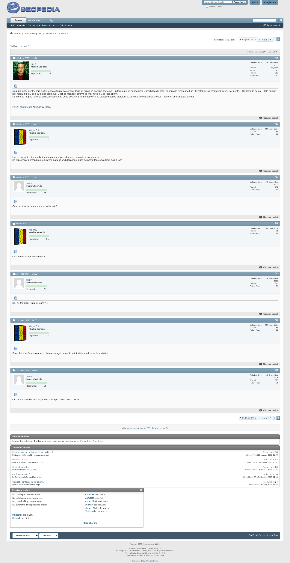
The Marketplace (33, 33)
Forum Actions (48, 25)
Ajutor (254, 2)
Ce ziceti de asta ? (21, 474)
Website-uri (51, 33)
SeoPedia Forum (257, 535)
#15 (276, 273)
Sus (276, 535)
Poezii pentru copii (22, 107)
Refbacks (16, 518)
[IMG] (95, 501)
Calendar (21, 25)
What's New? (35, 20)
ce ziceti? (25, 46)
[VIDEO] (89, 504)
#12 (276, 124)
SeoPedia (154, 561)
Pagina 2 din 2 (249, 39)
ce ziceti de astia (20, 459)
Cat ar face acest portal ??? (136, 428)
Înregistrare (270, 2)
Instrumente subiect (255, 52)
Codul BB (90, 494)
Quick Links (65, 25)
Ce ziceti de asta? (20, 467)
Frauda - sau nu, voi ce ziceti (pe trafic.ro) (32, 452)
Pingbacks (17, 514)
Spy (51, 20)
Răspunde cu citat (269, 118)
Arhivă (269, 535)
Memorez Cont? (214, 7)
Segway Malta (43, 107)
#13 (276, 177)
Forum (18, 20)
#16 (276, 320)
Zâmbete (89, 497)
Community (33, 25)
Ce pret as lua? (159, 428)
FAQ (13, 25)
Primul (262, 39)
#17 (276, 370)
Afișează (271, 52)
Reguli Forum (90, 523)
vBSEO (154, 553)
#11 (276, 57)
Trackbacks (90, 511)
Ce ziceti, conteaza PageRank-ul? (28, 481)
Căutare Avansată (271, 25)
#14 (276, 223)
